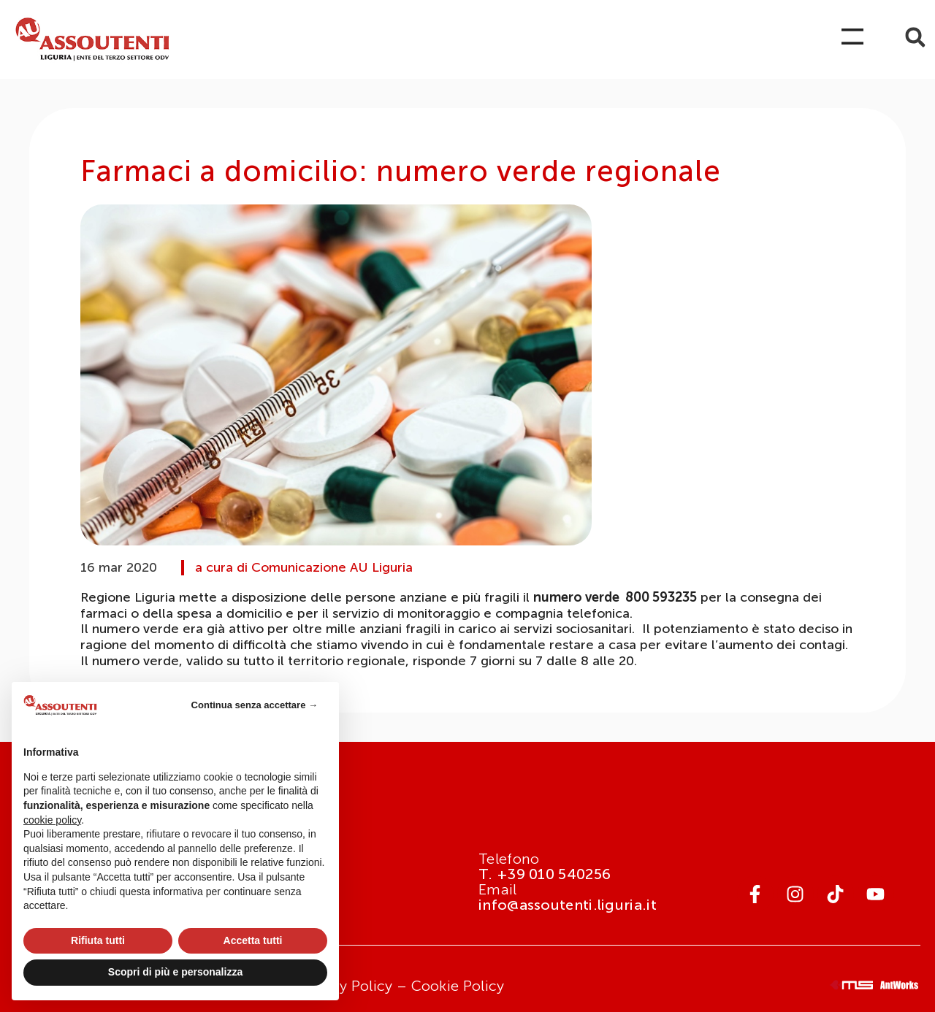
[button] (915, 37)
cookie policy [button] (52, 820)
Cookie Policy (458, 985)
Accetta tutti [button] (253, 940)
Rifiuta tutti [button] (98, 940)
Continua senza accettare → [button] (254, 704)
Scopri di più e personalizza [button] (175, 972)
